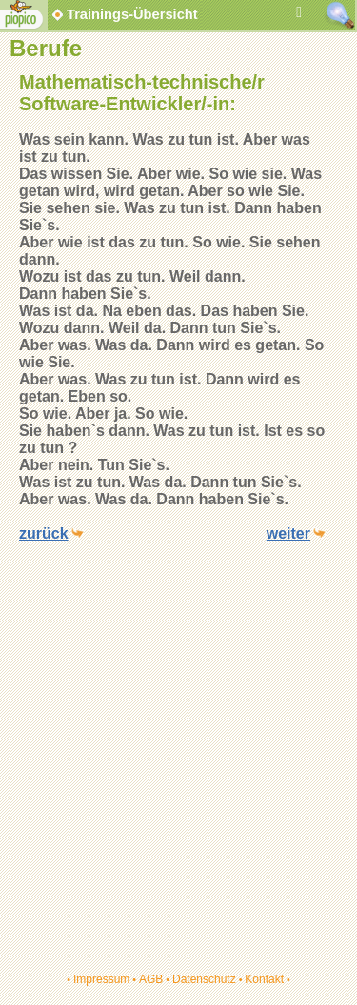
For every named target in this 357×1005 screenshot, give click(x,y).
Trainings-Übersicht (124, 14)
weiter (288, 533)
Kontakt (264, 979)
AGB (151, 979)
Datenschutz (204, 979)
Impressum (101, 979)
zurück (44, 533)
